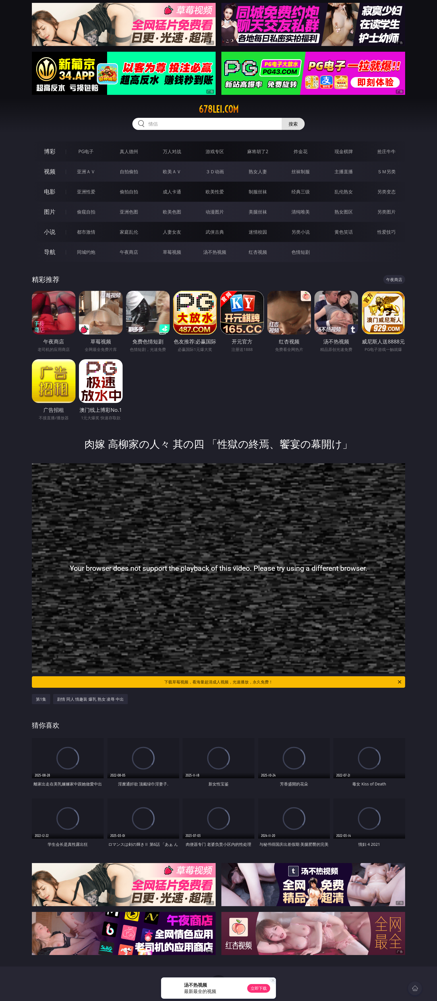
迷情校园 (258, 232)
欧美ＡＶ (172, 171)
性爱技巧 (386, 232)
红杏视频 (258, 252)
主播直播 (343, 171)
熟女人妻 (258, 171)
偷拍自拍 (129, 192)
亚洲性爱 (86, 192)
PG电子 (86, 151)
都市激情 (86, 232)
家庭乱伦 (129, 232)
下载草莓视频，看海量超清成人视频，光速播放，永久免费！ (283, 682)
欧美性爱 (215, 192)
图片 (49, 212)
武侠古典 (215, 232)
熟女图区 (343, 212)
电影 (49, 191)
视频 (49, 171)
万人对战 (172, 151)
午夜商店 (129, 252)
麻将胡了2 (257, 151)
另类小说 (300, 232)
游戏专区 (215, 151)
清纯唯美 (300, 212)
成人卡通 (172, 192)
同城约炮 (86, 252)
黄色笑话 (343, 232)
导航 (49, 252)
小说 (49, 232)
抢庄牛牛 (386, 151)
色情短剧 (300, 252)
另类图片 (386, 212)
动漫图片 (215, 212)
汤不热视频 (214, 252)
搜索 (293, 124)
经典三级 (300, 192)
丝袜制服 (300, 171)
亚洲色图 (129, 212)
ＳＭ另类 (386, 171)
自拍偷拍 (129, 171)
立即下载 (259, 988)
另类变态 (386, 192)
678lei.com (219, 109)
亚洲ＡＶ (86, 171)
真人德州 (129, 151)
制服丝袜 (258, 192)
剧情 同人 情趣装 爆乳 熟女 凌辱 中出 (90, 699)
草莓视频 (172, 252)
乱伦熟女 (343, 192)
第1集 (41, 699)
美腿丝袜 (258, 212)
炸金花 (301, 151)
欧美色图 (172, 212)
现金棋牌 (343, 151)
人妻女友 (172, 232)
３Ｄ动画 (215, 171)
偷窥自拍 (86, 212)
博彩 (49, 151)
